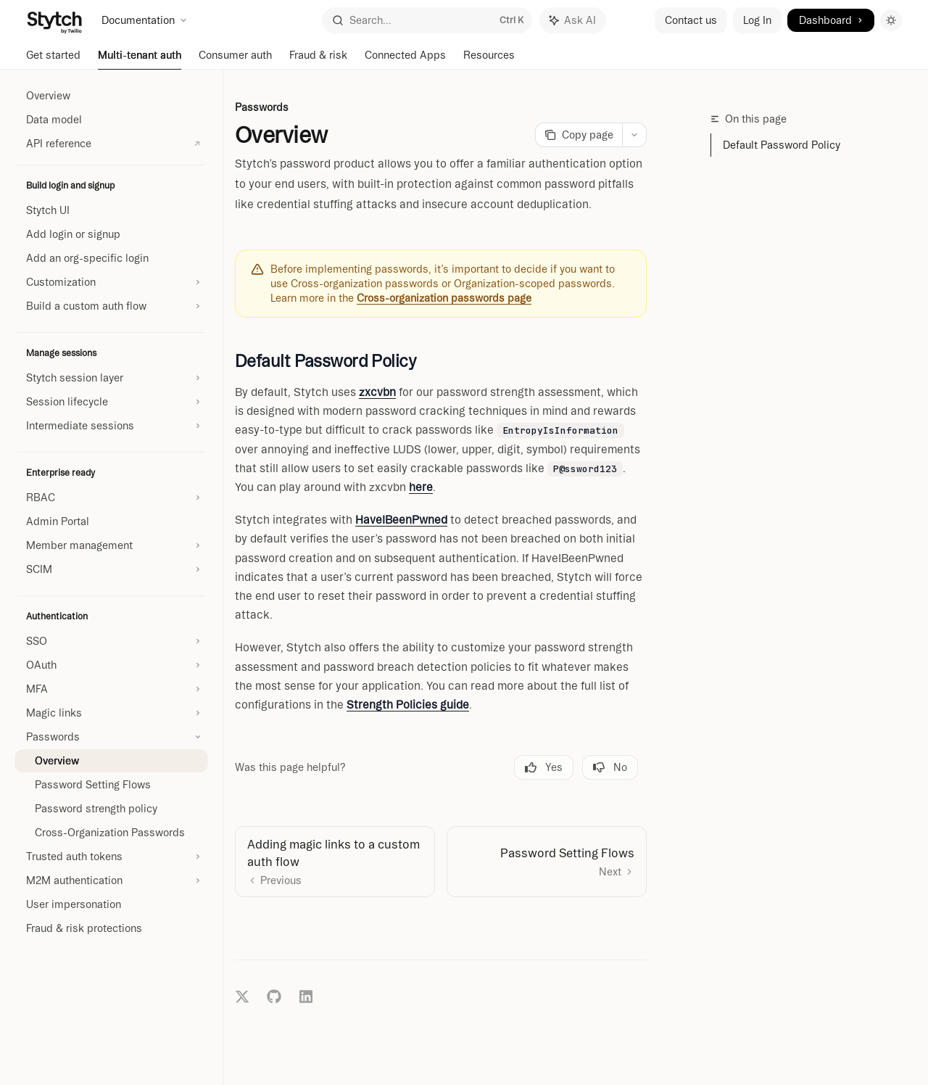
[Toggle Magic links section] (111, 713)
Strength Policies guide (408, 704)
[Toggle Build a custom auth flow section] (111, 306)
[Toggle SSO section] (111, 641)
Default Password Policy (781, 145)
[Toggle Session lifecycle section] (111, 401)
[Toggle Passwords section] (111, 736)
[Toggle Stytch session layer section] (111, 377)
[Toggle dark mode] (891, 20)
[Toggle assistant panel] (572, 20)
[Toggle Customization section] (111, 282)
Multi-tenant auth (139, 59)
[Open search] (427, 20)
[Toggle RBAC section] (111, 497)
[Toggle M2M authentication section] (111, 880)
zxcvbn (377, 392)
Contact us (691, 20)
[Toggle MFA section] (111, 689)
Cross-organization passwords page (444, 298)
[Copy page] (578, 135)
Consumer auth (235, 59)
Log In (757, 20)
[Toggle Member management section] (111, 545)
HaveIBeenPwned (401, 519)
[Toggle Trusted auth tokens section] (111, 856)
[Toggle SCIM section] (111, 569)
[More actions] (634, 135)
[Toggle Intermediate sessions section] (111, 425)
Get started (53, 59)
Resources (489, 59)
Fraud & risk (318, 59)
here (421, 487)
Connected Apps (405, 59)
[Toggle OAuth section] (111, 665)
